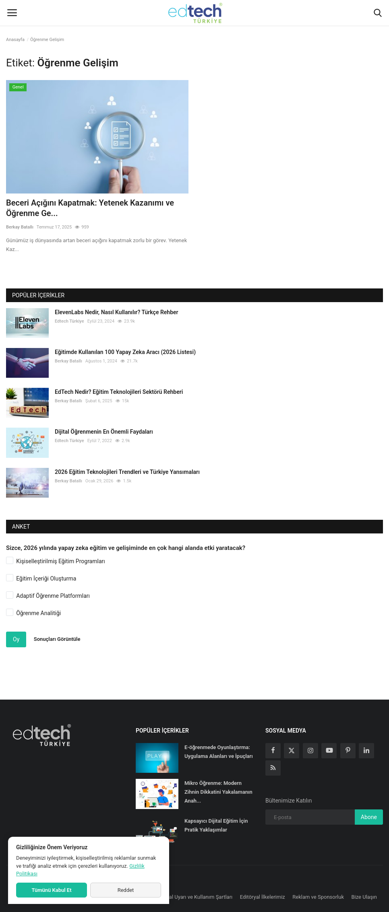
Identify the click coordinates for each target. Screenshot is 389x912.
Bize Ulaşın (364, 897)
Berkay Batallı (19, 227)
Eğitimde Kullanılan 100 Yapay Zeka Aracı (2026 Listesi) (125, 352)
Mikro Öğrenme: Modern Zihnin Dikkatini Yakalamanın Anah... (218, 792)
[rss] (273, 768)
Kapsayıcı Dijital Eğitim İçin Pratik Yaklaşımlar (216, 825)
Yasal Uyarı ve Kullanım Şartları (197, 897)
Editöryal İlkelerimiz (262, 897)
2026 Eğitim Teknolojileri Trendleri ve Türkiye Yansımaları (127, 472)
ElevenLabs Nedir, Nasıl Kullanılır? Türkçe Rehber (116, 312)
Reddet (126, 890)
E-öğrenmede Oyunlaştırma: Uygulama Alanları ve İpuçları (218, 751)
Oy (16, 639)
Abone (369, 817)
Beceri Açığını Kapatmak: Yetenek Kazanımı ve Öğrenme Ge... (90, 208)
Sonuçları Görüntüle (57, 639)
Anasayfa (15, 39)
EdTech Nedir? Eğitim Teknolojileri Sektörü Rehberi (119, 392)
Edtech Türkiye (69, 321)
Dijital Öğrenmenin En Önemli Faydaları (104, 431)
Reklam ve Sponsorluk (318, 897)
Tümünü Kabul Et (51, 890)
